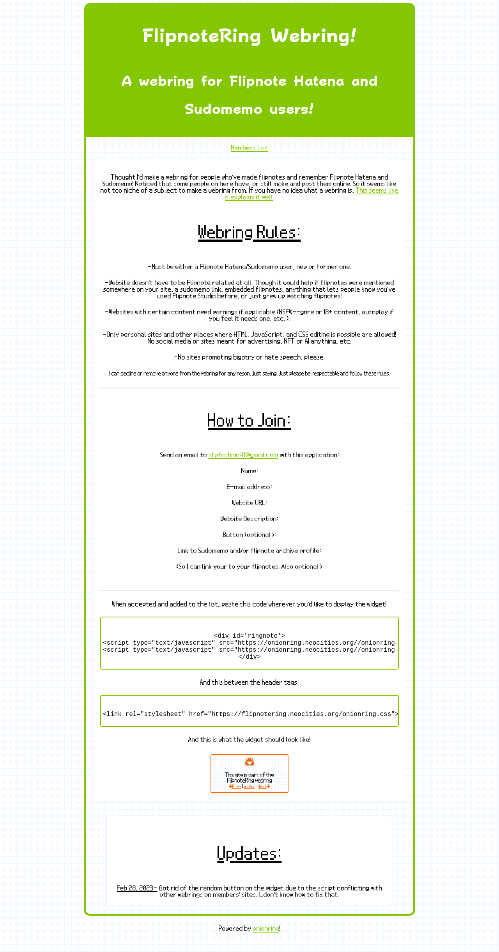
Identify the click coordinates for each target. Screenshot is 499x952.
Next (264, 797)
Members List (249, 148)
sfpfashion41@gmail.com (243, 454)
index (249, 797)
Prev (235, 797)
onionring (266, 939)
